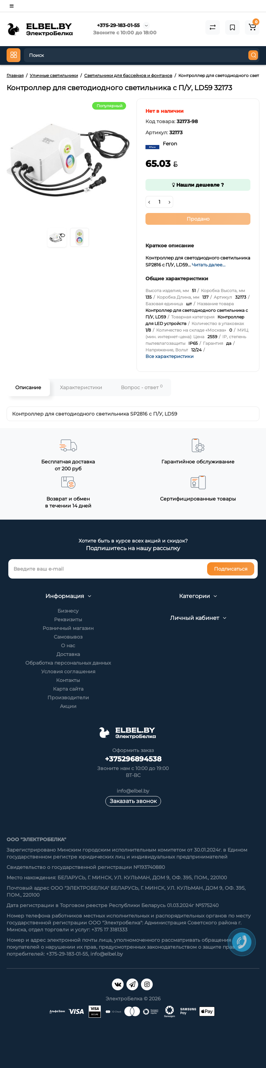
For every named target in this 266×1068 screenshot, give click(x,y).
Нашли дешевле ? (198, 185)
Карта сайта (68, 689)
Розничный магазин (68, 628)
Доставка (68, 654)
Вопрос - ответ (141, 387)
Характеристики (81, 387)
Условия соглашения (68, 671)
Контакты (68, 680)
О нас (68, 645)
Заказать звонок (133, 801)
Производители (68, 697)
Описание (28, 387)
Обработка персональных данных (68, 663)
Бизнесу (68, 611)
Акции (68, 706)
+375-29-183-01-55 (118, 25)
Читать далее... (208, 264)
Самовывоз (68, 637)
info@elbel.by (133, 791)
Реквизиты (68, 619)
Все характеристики (169, 356)
